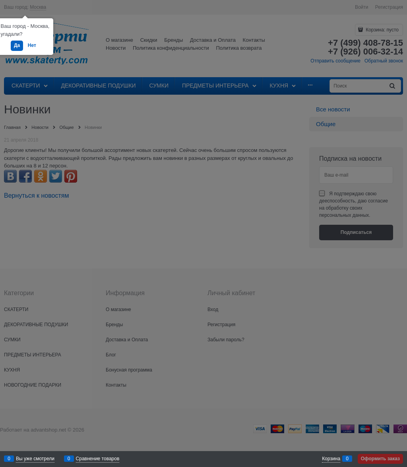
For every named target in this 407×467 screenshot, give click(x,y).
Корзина (331, 458)
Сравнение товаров (98, 458)
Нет (32, 45)
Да (17, 45)
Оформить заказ (380, 458)
